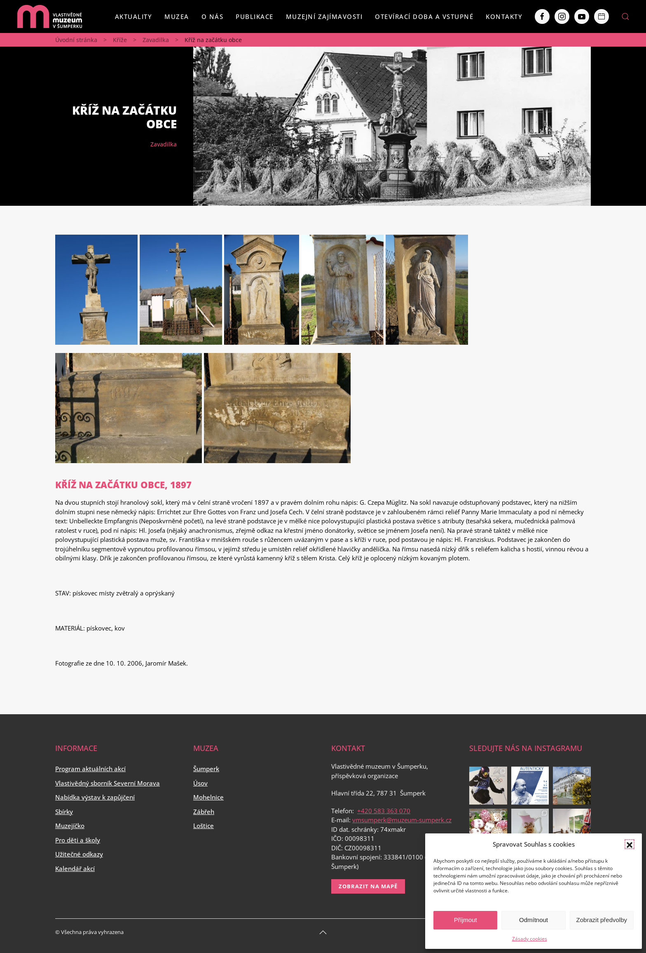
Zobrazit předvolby (601, 919)
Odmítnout (533, 919)
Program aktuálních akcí (90, 769)
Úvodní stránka (76, 40)
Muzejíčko (69, 825)
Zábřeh (203, 811)
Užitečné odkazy (79, 854)
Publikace (255, 16)
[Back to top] (323, 932)
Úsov (200, 783)
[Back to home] (49, 16)
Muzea (176, 16)
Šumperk (206, 769)
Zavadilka (156, 40)
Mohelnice (208, 797)
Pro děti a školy (77, 840)
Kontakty (504, 16)
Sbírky (64, 811)
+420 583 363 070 (383, 811)
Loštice (203, 825)
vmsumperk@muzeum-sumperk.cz (402, 820)
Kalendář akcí (75, 868)
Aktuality (133, 16)
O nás (212, 16)
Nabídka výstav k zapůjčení (95, 797)
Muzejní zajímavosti (324, 16)
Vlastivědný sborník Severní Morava (107, 783)
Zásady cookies (529, 938)
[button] (629, 844)
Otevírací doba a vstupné (424, 16)
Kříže (120, 40)
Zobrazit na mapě (368, 886)
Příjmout (465, 919)
